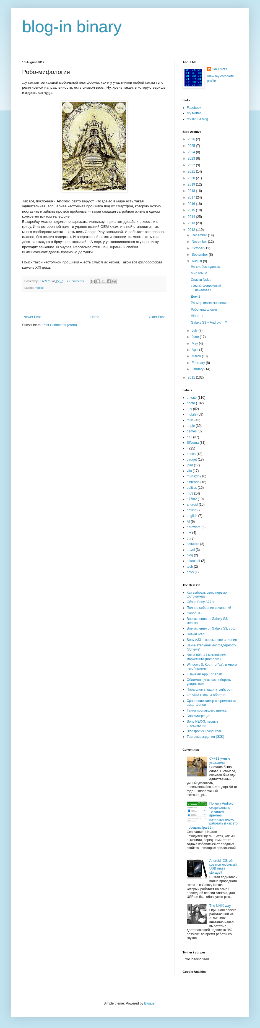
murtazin (193, 476)
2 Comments (75, 281)
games (192, 431)
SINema (193, 443)
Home (94, 317)
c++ (189, 437)
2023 (192, 158)
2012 (192, 230)
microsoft (193, 561)
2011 (192, 377)
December (200, 235)
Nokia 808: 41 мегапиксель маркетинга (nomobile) (207, 657)
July (195, 330)
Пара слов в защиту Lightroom (210, 689)
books (191, 454)
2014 (192, 217)
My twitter (194, 113)
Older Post (157, 317)
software (193, 544)
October (198, 248)
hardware (194, 527)
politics (192, 488)
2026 (192, 139)
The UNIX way (220, 906)
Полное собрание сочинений (209, 608)
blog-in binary (72, 26)
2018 (192, 191)
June (196, 337)
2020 (192, 178)
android (192, 504)
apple (191, 426)
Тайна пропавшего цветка (207, 710)
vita (189, 471)
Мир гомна (199, 273)
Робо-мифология (204, 309)
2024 (192, 152)
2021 (192, 171)
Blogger (149, 1003)
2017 (192, 197)
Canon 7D (194, 613)
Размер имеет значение (209, 303)
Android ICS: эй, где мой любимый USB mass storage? (223, 866)
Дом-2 (195, 296)
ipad (190, 465)
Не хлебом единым (205, 267)
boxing (191, 510)
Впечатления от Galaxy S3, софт (212, 628)
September (200, 255)
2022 (192, 165)
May (195, 343)
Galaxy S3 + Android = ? (209, 322)
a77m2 (192, 499)
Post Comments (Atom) (59, 325)
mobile (39, 287)
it (187, 448)
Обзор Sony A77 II (200, 602)
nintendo (193, 482)
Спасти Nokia (201, 280)
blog (190, 555)
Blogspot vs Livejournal (204, 731)
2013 (192, 223)
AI (188, 522)
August (197, 261)
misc (190, 420)
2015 (192, 210)
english (192, 516)
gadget (192, 459)
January (198, 369)
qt (188, 538)
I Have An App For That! (204, 674)
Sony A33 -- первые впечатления (212, 640)
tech (190, 567)
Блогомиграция (198, 716)
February (199, 363)
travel (191, 550)
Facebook (194, 108)
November (200, 242)
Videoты (197, 316)
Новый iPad (195, 634)
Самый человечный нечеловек (206, 288)
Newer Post (32, 317)
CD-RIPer (219, 69)
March (197, 356)
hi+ (189, 533)
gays (190, 572)
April (195, 350)
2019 (192, 184)
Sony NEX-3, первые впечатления (202, 723)
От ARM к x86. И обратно (206, 695)
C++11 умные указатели (219, 760)
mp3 (190, 493)
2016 (192, 204)
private (192, 398)
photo (191, 403)
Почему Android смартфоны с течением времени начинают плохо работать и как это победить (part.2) (212, 815)
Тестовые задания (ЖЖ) (205, 737)
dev (189, 409)
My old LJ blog (197, 119)
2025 (192, 146)
